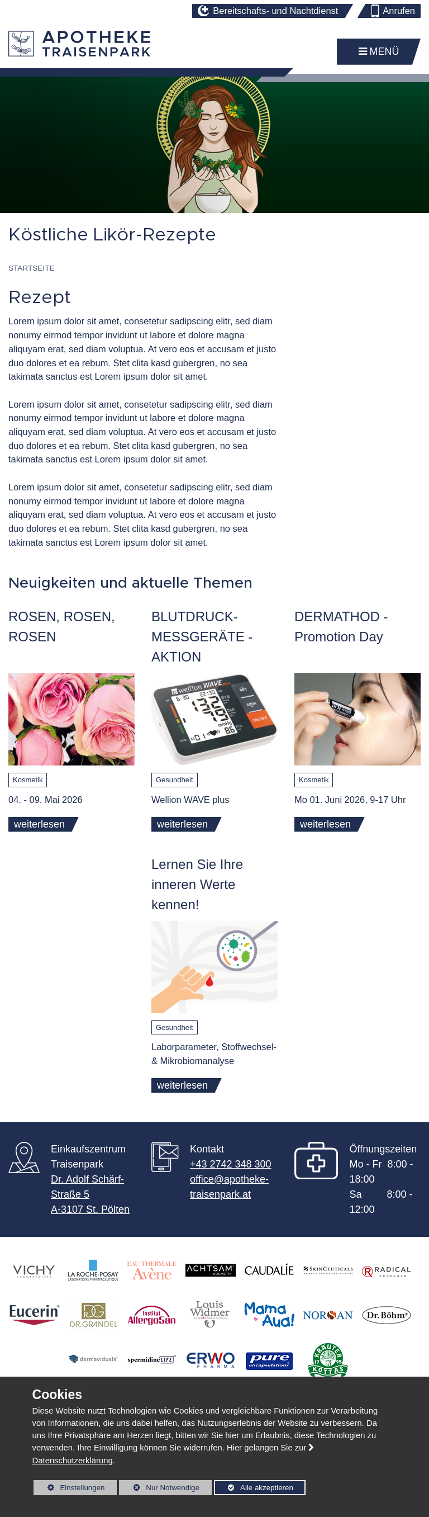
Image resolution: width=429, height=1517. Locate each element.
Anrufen (399, 11)
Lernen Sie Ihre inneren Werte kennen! (197, 884)
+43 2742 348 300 (230, 1164)
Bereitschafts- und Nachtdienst (275, 11)
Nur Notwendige (159, 1489)
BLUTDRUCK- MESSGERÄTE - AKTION (201, 636)
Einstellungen (69, 1489)
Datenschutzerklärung (72, 1460)
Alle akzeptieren (253, 1487)
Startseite (31, 268)
